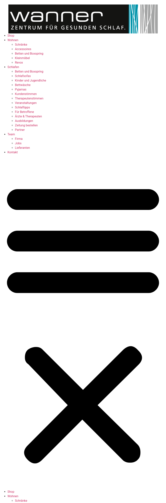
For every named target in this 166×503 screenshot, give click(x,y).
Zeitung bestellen (26, 125)
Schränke (21, 44)
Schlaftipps (22, 107)
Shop (10, 35)
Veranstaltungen (26, 103)
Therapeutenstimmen (29, 98)
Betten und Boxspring (29, 53)
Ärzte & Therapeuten (28, 116)
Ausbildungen (24, 121)
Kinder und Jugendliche (30, 80)
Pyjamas (20, 89)
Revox (19, 62)
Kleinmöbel (22, 58)
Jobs (18, 143)
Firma (19, 139)
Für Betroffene (24, 112)
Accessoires (23, 49)
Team (11, 134)
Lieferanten (22, 148)
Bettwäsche (23, 85)
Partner (20, 130)
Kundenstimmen (26, 94)
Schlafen (13, 67)
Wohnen (12, 40)
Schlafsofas (23, 76)
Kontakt (12, 152)
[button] (83, 322)
